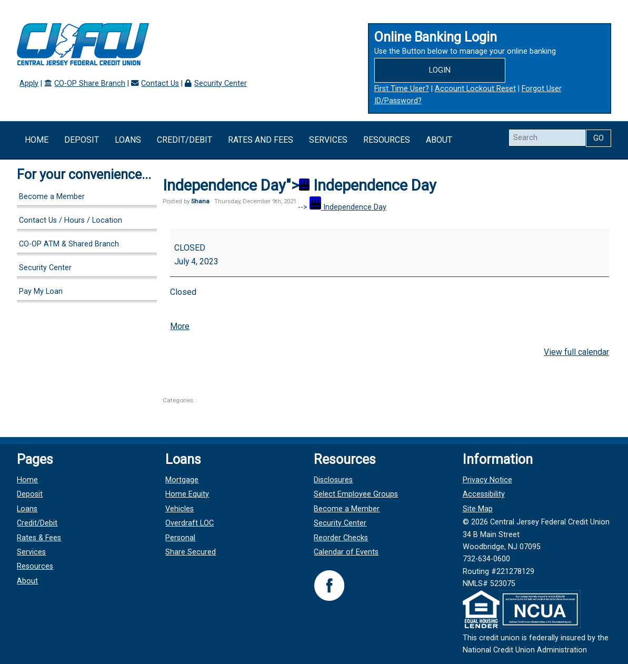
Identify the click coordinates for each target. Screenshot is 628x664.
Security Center (220, 83)
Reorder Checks (341, 537)
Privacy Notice (487, 479)
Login (440, 70)
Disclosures (333, 479)
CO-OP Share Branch (89, 83)
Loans (128, 140)
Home (36, 140)
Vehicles (179, 508)
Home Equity (187, 494)
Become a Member (52, 196)
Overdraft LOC (189, 523)
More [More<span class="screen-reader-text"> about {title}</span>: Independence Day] (180, 326)
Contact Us (160, 83)
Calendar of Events (346, 552)
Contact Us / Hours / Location (70, 220)
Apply (28, 83)
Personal (180, 537)
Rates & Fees (39, 537)
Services (328, 140)
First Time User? (401, 88)
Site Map (478, 508)
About (439, 140)
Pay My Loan (41, 291)
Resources (386, 140)
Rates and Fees (260, 140)
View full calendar (576, 352)
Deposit (81, 140)
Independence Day (348, 207)
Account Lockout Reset (475, 88)
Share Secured (190, 552)
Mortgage (181, 479)
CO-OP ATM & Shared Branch (69, 244)
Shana (200, 201)
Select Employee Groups (356, 494)
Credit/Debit (184, 140)
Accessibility (484, 494)
